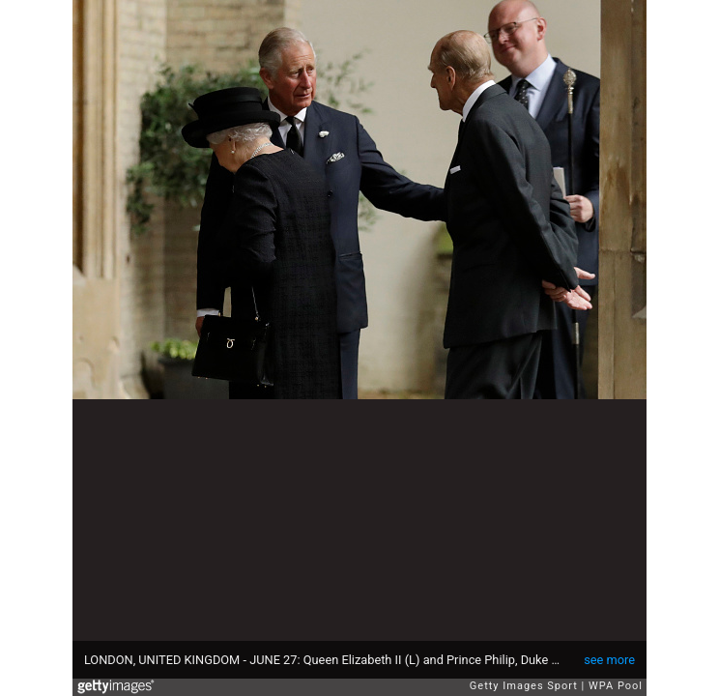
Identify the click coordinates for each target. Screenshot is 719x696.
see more (609, 659)
